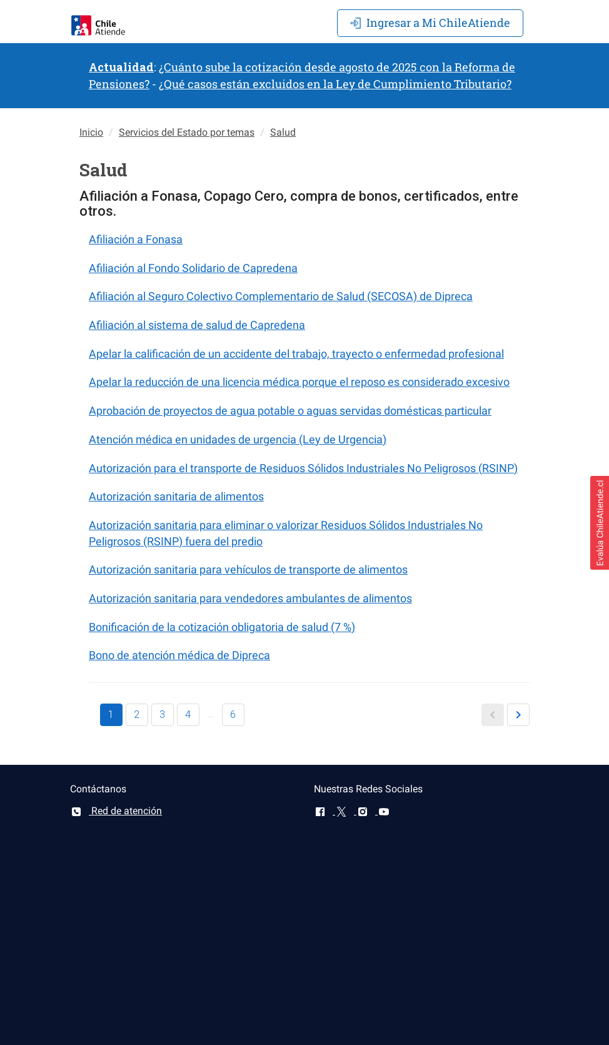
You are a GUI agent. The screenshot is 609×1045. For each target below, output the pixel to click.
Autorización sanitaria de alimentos (176, 496)
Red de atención (116, 811)
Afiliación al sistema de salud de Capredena (197, 324)
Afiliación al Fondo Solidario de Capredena (193, 268)
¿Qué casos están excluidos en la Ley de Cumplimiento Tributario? (335, 83)
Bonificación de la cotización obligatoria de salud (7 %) (222, 627)
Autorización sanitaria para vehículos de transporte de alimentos (248, 569)
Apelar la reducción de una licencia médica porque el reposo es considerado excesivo (299, 381)
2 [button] (136, 714)
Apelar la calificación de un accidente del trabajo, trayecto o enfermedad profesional (296, 353)
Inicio (91, 132)
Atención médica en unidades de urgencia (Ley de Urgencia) (237, 439)
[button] (492, 715)
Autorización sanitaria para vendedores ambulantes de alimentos (250, 598)
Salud (283, 132)
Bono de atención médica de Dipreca (179, 655)
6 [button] (233, 714)
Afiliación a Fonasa (136, 239)
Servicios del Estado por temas (186, 132)
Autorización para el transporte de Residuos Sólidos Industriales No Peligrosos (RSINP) (303, 468)
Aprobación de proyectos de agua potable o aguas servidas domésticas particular (290, 410)
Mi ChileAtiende (430, 22)
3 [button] (162, 714)
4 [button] (188, 714)
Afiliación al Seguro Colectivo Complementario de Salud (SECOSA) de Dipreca (281, 296)
